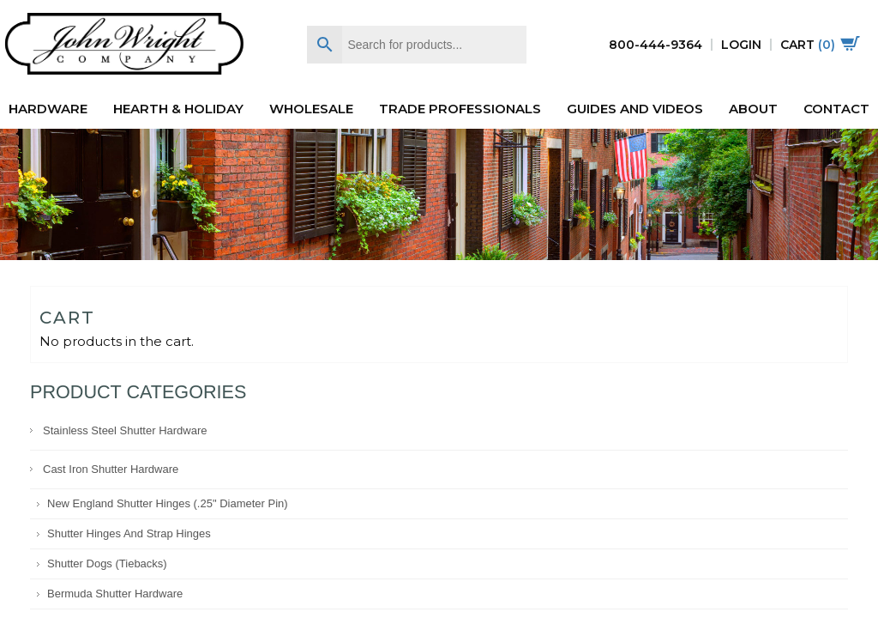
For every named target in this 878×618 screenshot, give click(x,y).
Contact (836, 108)
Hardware (48, 108)
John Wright (124, 45)
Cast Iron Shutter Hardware (110, 469)
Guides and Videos (635, 108)
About (753, 108)
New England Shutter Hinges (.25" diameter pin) (167, 503)
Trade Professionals (460, 108)
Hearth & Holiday (178, 108)
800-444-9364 (655, 45)
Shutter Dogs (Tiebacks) (107, 563)
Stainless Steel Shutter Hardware (125, 430)
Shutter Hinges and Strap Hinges (129, 533)
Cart (820, 45)
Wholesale (311, 108)
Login (741, 45)
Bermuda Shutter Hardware (115, 593)
